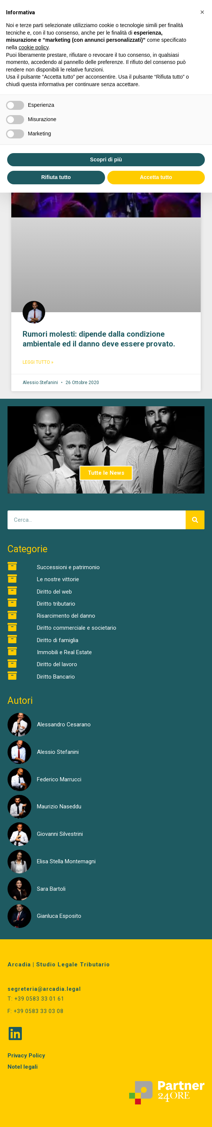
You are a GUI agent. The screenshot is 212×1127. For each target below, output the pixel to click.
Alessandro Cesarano (64, 724)
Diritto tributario (56, 603)
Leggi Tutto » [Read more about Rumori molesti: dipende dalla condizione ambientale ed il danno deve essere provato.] (38, 362)
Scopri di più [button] (106, 159)
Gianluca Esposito (59, 916)
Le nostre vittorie (58, 579)
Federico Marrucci (59, 779)
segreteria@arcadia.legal (44, 989)
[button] (202, 12)
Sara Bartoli (51, 889)
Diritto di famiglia (57, 640)
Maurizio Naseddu (59, 806)
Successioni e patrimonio (68, 567)
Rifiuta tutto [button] (56, 177)
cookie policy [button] (33, 47)
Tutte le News (106, 472)
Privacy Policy (26, 1055)
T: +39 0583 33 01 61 (36, 999)
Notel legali (23, 1066)
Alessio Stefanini (58, 752)
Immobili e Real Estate (64, 652)
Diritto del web (54, 591)
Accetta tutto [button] (156, 177)
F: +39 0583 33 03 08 (36, 1011)
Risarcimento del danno (66, 615)
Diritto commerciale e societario (76, 627)
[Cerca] (195, 519)
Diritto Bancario (56, 676)
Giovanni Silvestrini (60, 834)
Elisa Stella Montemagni (66, 861)
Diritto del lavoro (57, 664)
